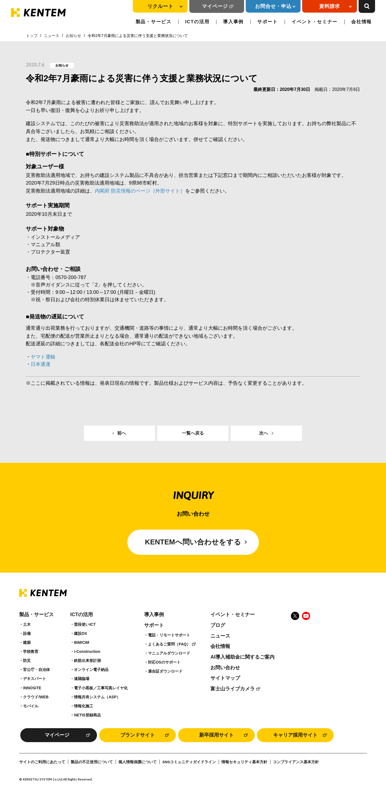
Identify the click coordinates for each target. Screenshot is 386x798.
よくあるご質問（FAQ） (169, 644)
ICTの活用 (197, 21)
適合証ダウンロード (165, 671)
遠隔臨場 (81, 678)
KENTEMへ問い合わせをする (193, 542)
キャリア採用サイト (295, 735)
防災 (27, 660)
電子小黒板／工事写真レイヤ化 (101, 688)
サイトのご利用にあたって (42, 762)
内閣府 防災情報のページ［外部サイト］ (140, 191)
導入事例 (233, 21)
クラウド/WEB (35, 697)
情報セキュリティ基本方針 (244, 762)
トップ (32, 35)
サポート (267, 21)
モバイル (30, 706)
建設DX (80, 633)
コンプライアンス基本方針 (296, 762)
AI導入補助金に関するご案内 (242, 657)
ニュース (51, 35)
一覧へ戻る (193, 433)
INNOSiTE (32, 688)
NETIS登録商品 (87, 715)
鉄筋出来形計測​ (87, 660)
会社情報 (361, 21)
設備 (27, 633)
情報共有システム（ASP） (97, 697)
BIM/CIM (81, 642)
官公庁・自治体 (36, 669)
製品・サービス (153, 21)
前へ (121, 433)
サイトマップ (225, 678)
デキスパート (34, 678)
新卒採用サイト (216, 735)
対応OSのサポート (164, 662)
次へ (263, 433)
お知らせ (73, 35)
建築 (27, 642)
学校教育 (30, 651)
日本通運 (40, 364)
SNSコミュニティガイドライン (189, 762)
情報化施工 (83, 706)
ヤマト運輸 (43, 357)
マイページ (215, 6)
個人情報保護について (137, 762)
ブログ (217, 625)
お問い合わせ (225, 667)
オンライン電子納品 (91, 669)
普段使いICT (85, 624)
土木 (27, 624)
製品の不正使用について (92, 762)
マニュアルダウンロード (169, 653)
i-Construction (87, 651)
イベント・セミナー (314, 21)
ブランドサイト (137, 735)
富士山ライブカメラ (232, 688)
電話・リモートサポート (169, 635)
